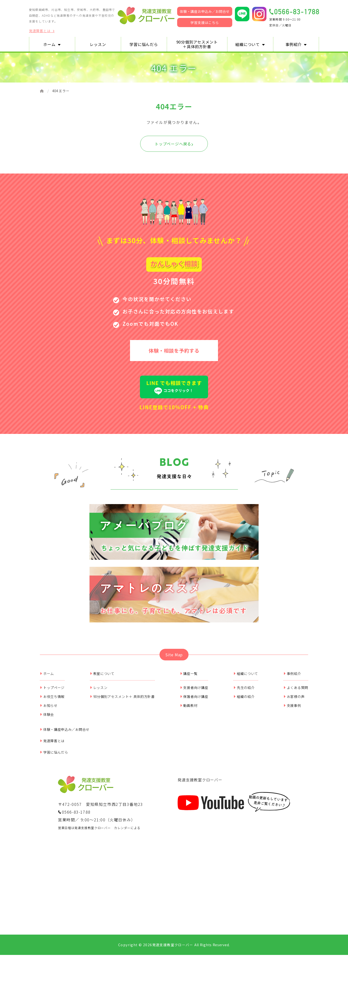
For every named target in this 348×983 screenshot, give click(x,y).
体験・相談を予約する (174, 352)
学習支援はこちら (204, 22)
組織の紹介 (243, 700)
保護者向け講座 (194, 700)
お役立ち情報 (52, 700)
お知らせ (49, 709)
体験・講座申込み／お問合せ (64, 733)
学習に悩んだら (54, 756)
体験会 (47, 718)
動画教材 (189, 709)
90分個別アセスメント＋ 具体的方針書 (122, 700)
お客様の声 (293, 700)
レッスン (99, 691)
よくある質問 (295, 691)
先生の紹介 (243, 691)
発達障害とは (42, 31)
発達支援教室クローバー (200, 783)
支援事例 (292, 709)
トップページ (52, 691)
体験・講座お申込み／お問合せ (205, 11)
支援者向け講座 (194, 691)
